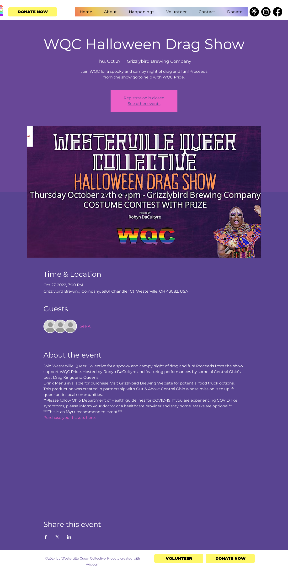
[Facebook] (277, 11)
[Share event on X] (57, 537)
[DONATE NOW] (32, 11)
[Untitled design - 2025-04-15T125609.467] (254, 11)
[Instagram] (266, 11)
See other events (144, 103)
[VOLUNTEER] (178, 558)
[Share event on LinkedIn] (69, 537)
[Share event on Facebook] (45, 537)
